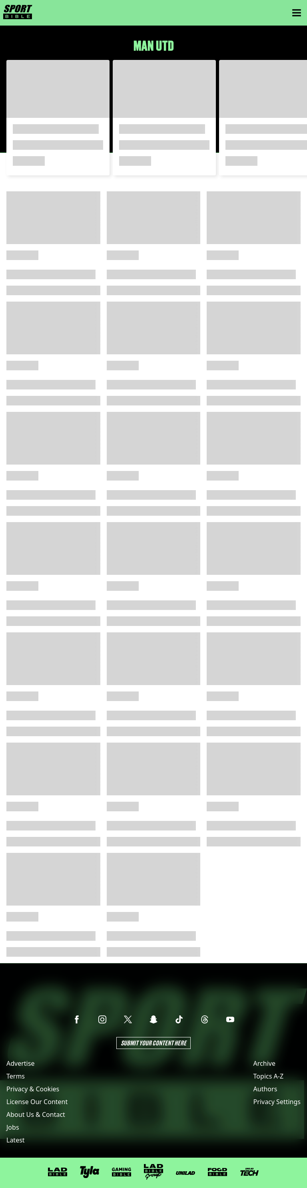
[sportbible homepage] (17, 13)
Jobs (12, 1127)
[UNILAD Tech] (249, 1172)
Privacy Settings (277, 1101)
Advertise (20, 1063)
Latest (15, 1140)
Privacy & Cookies (32, 1089)
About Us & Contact (35, 1114)
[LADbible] (57, 1172)
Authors (265, 1089)
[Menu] (296, 12)
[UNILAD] (185, 1173)
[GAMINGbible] (121, 1172)
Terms (15, 1076)
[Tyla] (89, 1172)
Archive (264, 1063)
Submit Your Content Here (153, 1043)
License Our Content (37, 1101)
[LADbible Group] (153, 1172)
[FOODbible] (217, 1172)
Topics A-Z (268, 1076)
